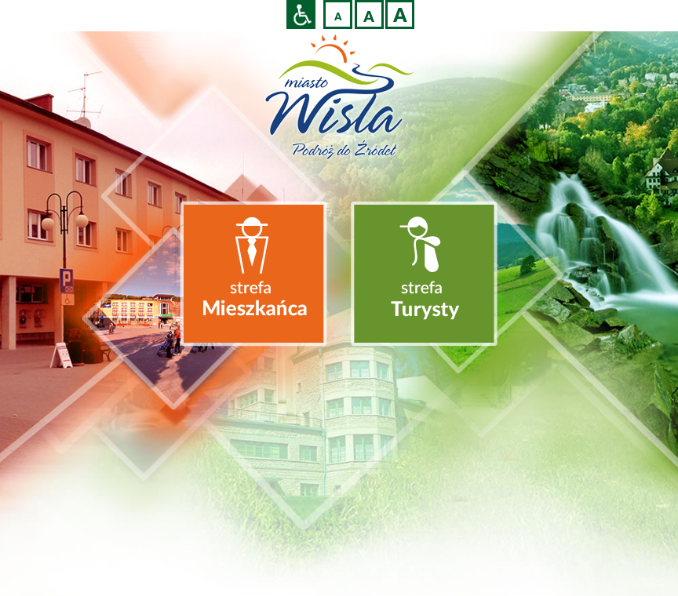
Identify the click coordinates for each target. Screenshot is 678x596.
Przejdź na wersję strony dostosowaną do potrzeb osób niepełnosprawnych (300, 14)
